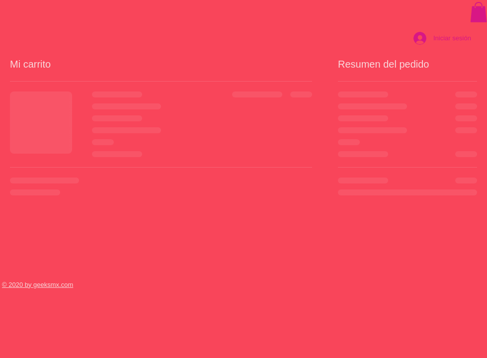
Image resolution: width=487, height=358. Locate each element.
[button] (478, 12)
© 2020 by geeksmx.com (37, 284)
